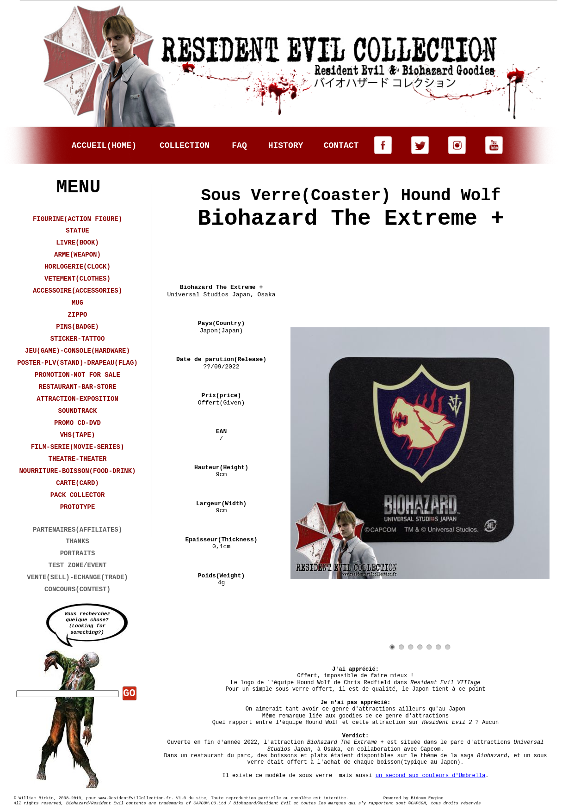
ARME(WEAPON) (77, 254)
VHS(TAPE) (77, 435)
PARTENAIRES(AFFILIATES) (77, 529)
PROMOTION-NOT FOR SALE (77, 375)
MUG (77, 302)
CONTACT (341, 145)
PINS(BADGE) (77, 327)
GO (129, 693)
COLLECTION (185, 145)
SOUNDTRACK (77, 411)
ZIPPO (77, 315)
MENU (78, 187)
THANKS (77, 541)
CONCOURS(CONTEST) (77, 589)
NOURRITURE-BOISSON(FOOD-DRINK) (77, 471)
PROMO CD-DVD (77, 423)
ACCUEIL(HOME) (104, 145)
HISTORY (285, 145)
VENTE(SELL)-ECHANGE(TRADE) (77, 577)
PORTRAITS (77, 553)
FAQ (239, 145)
